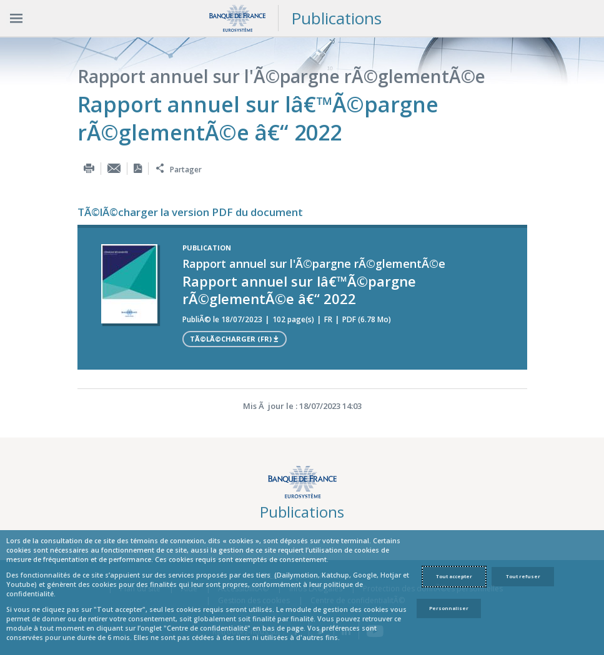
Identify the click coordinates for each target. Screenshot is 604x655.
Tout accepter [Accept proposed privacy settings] (454, 576)
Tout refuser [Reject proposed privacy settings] (523, 576)
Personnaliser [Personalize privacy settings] (448, 608)
